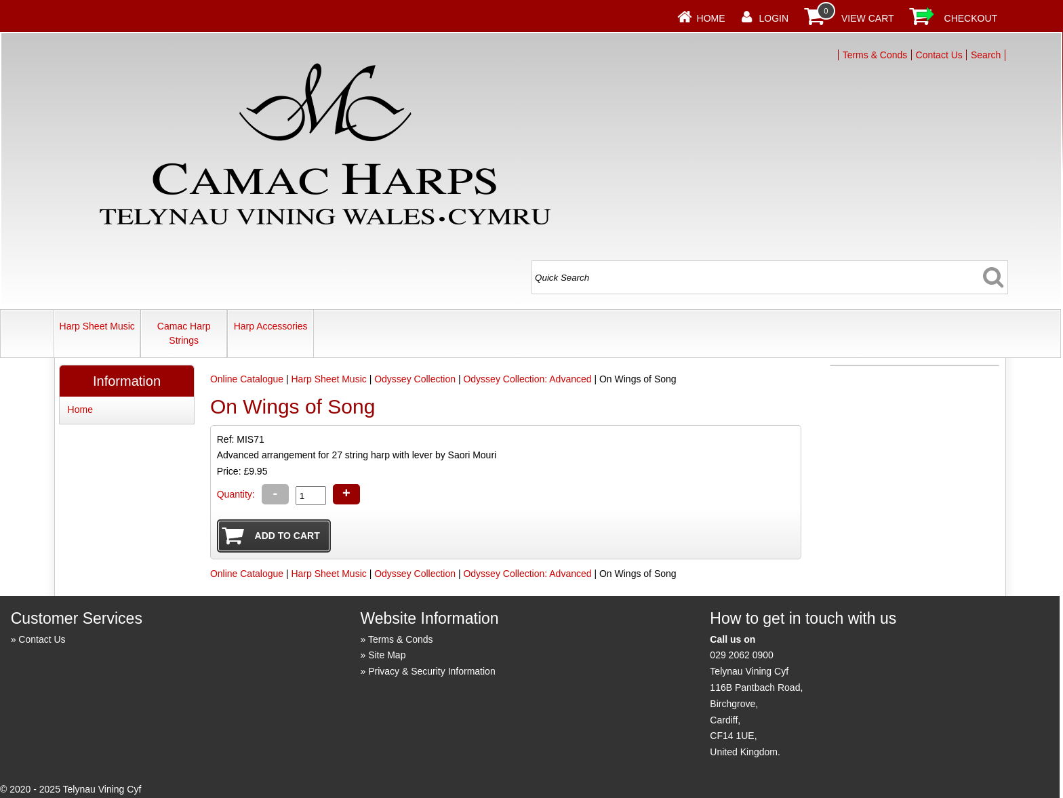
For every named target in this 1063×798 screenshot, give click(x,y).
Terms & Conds (875, 54)
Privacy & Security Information (432, 671)
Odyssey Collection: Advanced (527, 379)
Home (711, 18)
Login (774, 18)
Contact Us (939, 54)
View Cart (867, 18)
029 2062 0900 (741, 655)
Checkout (971, 18)
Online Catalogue (246, 379)
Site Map (386, 655)
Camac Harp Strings (184, 333)
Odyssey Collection (415, 379)
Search (986, 54)
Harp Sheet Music (97, 326)
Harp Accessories (271, 326)
